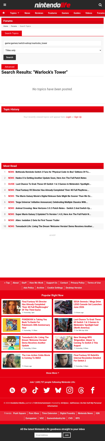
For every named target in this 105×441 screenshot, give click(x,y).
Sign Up (78, 117)
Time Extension (49, 413)
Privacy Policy (77, 282)
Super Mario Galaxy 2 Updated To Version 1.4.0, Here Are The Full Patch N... (49, 214)
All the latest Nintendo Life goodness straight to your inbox (52, 429)
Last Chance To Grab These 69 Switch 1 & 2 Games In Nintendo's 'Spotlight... (49, 184)
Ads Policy (29, 287)
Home (5, 26)
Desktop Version (74, 287)
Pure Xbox (34, 413)
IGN (98, 413)
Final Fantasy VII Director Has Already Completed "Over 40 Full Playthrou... (48, 190)
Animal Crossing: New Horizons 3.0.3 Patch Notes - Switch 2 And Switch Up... (50, 208)
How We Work (36, 282)
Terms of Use (94, 282)
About (16, 282)
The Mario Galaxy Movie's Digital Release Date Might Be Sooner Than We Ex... (50, 196)
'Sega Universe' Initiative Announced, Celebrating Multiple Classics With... (48, 202)
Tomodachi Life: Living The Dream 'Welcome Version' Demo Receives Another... (51, 226)
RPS (78, 418)
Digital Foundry (67, 413)
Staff (24, 282)
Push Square (19, 413)
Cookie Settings (55, 287)
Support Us (51, 282)
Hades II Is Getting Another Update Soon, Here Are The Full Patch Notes (47, 178)
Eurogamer (31, 418)
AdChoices (74, 403)
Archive (40, 287)
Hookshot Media (17, 403)
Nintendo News (85, 413)
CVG (70, 418)
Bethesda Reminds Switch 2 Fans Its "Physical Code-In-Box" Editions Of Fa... (49, 172)
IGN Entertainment (42, 403)
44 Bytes (64, 403)
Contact (64, 282)
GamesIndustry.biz (56, 418)
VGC (42, 418)
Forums (8, 21)
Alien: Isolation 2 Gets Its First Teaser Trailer (33, 220)
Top (7, 282)
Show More (52, 373)
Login (68, 117)
